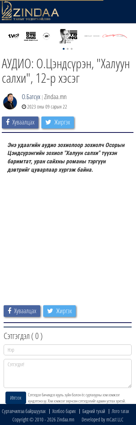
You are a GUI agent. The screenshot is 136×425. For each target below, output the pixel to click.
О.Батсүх (31, 96)
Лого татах (120, 411)
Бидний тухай (93, 411)
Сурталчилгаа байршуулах (24, 411)
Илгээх (15, 397)
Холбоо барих (64, 411)
